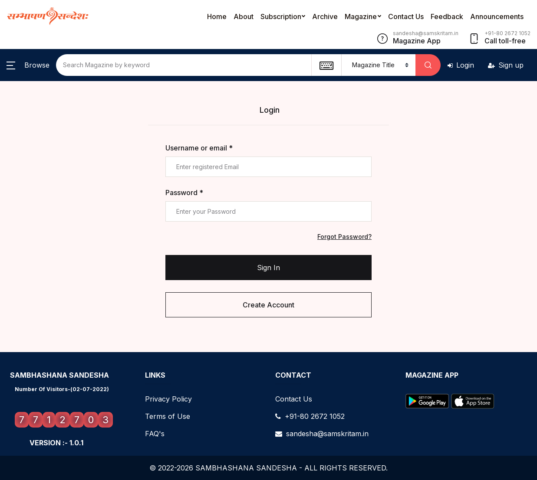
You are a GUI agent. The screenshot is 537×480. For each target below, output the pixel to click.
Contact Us (406, 16)
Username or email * (199, 148)
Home (217, 16)
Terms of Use (167, 416)
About (244, 16)
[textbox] (326, 65)
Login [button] (461, 65)
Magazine (361, 16)
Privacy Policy (168, 399)
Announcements (497, 16)
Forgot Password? (344, 236)
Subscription (280, 16)
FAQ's (155, 433)
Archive (325, 16)
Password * (184, 192)
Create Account (268, 304)
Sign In (268, 267)
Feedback (447, 16)
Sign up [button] (506, 65)
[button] (28, 65)
